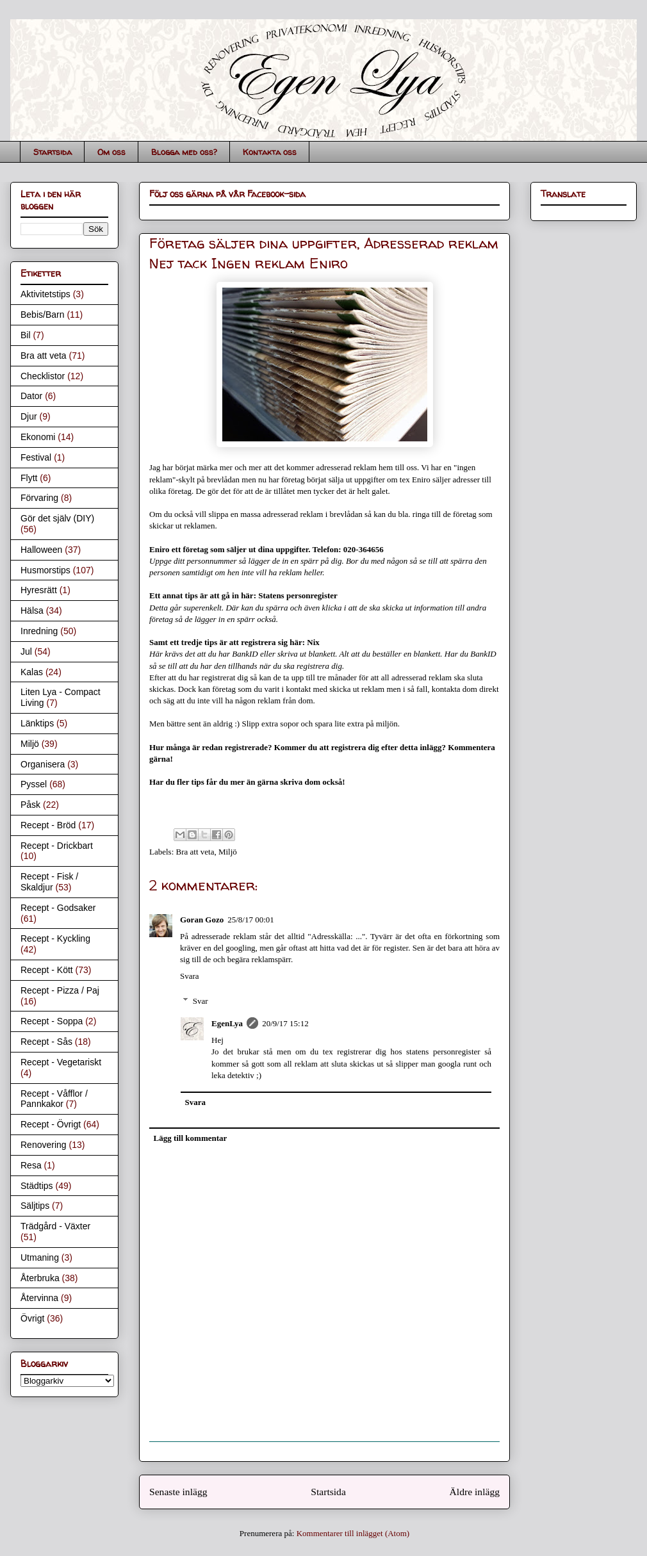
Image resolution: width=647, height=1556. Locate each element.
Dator (31, 396)
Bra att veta (195, 851)
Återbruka (40, 1278)
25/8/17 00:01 (250, 919)
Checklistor (42, 376)
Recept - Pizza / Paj (59, 990)
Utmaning (39, 1257)
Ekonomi (37, 437)
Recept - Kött (46, 970)
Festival (35, 457)
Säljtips (34, 1205)
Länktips (37, 723)
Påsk (30, 804)
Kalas (31, 672)
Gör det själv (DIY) (57, 518)
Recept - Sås (46, 1041)
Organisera (42, 764)
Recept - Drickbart (56, 845)
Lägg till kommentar (190, 1138)
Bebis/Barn (42, 314)
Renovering (43, 1145)
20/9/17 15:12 (285, 1023)
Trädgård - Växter (55, 1226)
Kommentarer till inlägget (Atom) (353, 1533)
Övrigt (32, 1318)
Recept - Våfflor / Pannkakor (54, 1099)
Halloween (41, 550)
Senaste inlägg (178, 1491)
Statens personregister (297, 595)
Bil (25, 335)
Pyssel (33, 784)
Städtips (36, 1186)
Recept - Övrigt (50, 1124)
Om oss (111, 152)
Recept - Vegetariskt (60, 1062)
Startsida (52, 152)
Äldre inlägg (475, 1491)
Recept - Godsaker (58, 908)
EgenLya (227, 1023)
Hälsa (32, 610)
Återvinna (39, 1298)
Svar (200, 1001)
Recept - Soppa (51, 1021)
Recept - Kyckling (55, 938)
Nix (313, 642)
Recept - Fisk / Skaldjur (49, 881)
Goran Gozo (202, 919)
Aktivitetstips (45, 294)
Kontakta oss (270, 152)
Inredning (39, 631)
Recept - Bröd (48, 825)
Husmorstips (45, 570)
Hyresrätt (38, 590)
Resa (31, 1165)
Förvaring (39, 498)
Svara (189, 976)
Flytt (28, 478)
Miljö (227, 851)
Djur (28, 416)
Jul (26, 651)
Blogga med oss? (184, 152)
